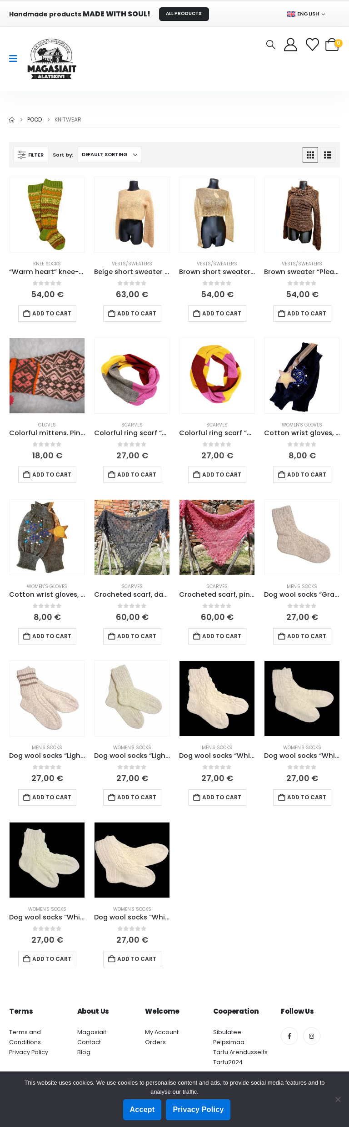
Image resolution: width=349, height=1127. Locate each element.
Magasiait (91, 1032)
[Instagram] (311, 1036)
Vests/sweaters (132, 263)
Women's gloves (302, 424)
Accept (142, 1109)
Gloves (47, 424)
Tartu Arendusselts (240, 1052)
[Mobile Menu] (16, 58)
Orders (155, 1042)
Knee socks (47, 263)
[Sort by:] (109, 155)
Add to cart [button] (51, 313)
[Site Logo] (52, 59)
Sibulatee (227, 1032)
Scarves (132, 424)
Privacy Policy (28, 1052)
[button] (270, 45)
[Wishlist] (313, 44)
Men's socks (302, 586)
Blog (83, 1052)
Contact (89, 1042)
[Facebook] (289, 1036)
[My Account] (291, 44)
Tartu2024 (228, 1062)
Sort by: (63, 154)
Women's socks (132, 747)
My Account (162, 1032)
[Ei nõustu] (337, 1099)
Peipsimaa (228, 1042)
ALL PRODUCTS (184, 13)
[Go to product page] (47, 214)
